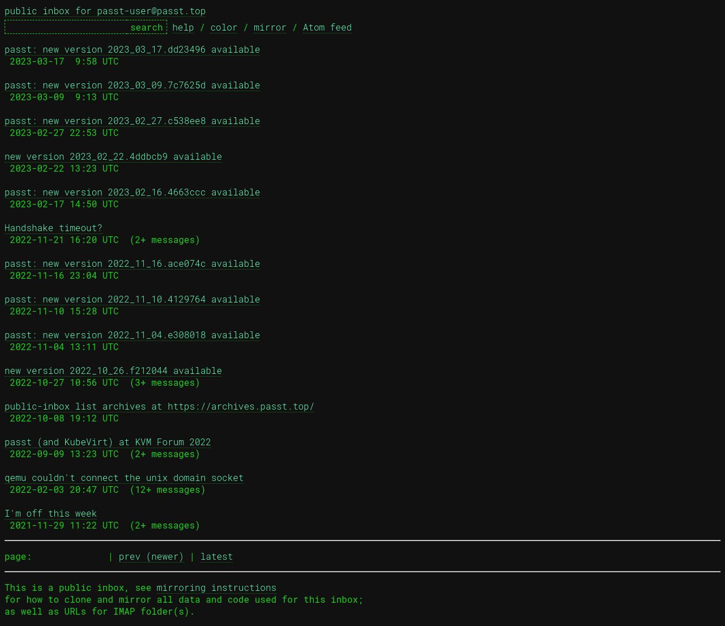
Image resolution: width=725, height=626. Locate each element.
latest (217, 556)
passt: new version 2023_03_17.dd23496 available (132, 49)
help (183, 27)
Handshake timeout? (54, 227)
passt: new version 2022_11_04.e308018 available (132, 334)
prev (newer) (151, 556)
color (223, 27)
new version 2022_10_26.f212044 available (113, 370)
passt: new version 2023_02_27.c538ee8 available (132, 120)
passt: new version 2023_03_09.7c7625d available (132, 85)
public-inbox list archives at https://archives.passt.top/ (159, 406)
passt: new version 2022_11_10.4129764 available (132, 299)
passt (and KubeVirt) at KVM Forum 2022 (108, 442)
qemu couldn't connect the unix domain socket (124, 477)
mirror (270, 27)
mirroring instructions (216, 587)
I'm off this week (51, 513)
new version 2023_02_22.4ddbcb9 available (113, 156)
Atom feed (327, 27)
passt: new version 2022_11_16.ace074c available (132, 263)
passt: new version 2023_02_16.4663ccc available (132, 192)
